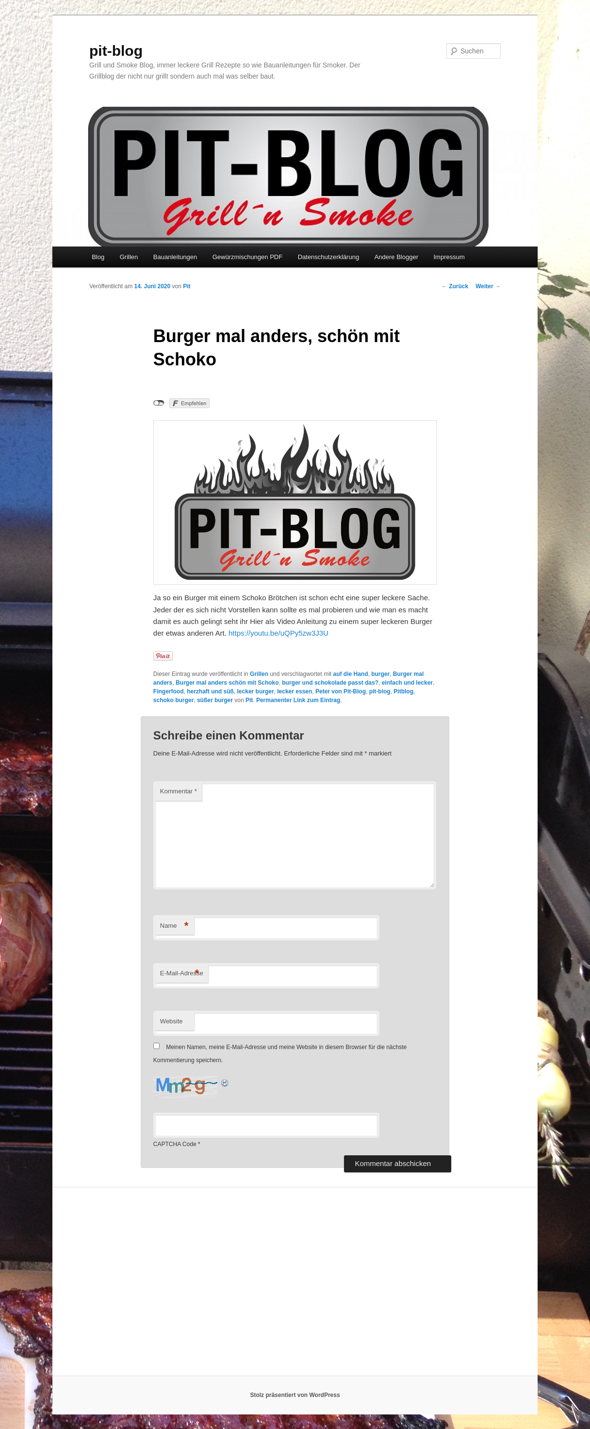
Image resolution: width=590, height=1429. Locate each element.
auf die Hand (350, 674)
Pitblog (403, 691)
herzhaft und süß (210, 691)
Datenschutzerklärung (328, 257)
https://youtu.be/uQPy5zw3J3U (278, 633)
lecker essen (294, 691)
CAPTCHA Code (175, 1144)
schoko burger (173, 700)
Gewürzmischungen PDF (248, 257)
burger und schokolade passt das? (330, 682)
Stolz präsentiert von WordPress (295, 1395)
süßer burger (215, 700)
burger (380, 674)
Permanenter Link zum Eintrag (298, 700)
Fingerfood (168, 691)
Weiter (488, 286)
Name (174, 926)
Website (171, 1021)
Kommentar (178, 791)
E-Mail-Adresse (181, 974)
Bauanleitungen (175, 257)
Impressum (448, 257)
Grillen (129, 257)
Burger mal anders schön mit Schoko (227, 682)
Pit (186, 286)
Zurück (455, 286)
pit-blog (116, 51)
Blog (98, 257)
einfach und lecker (407, 682)
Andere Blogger (396, 257)
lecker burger (255, 691)
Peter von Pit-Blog (340, 691)
